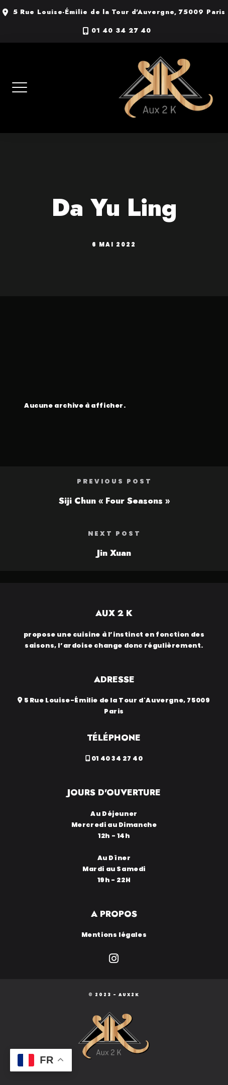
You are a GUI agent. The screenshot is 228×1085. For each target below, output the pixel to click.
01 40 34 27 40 (121, 30)
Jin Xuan (114, 553)
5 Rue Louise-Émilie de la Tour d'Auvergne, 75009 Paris (119, 12)
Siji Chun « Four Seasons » (114, 501)
